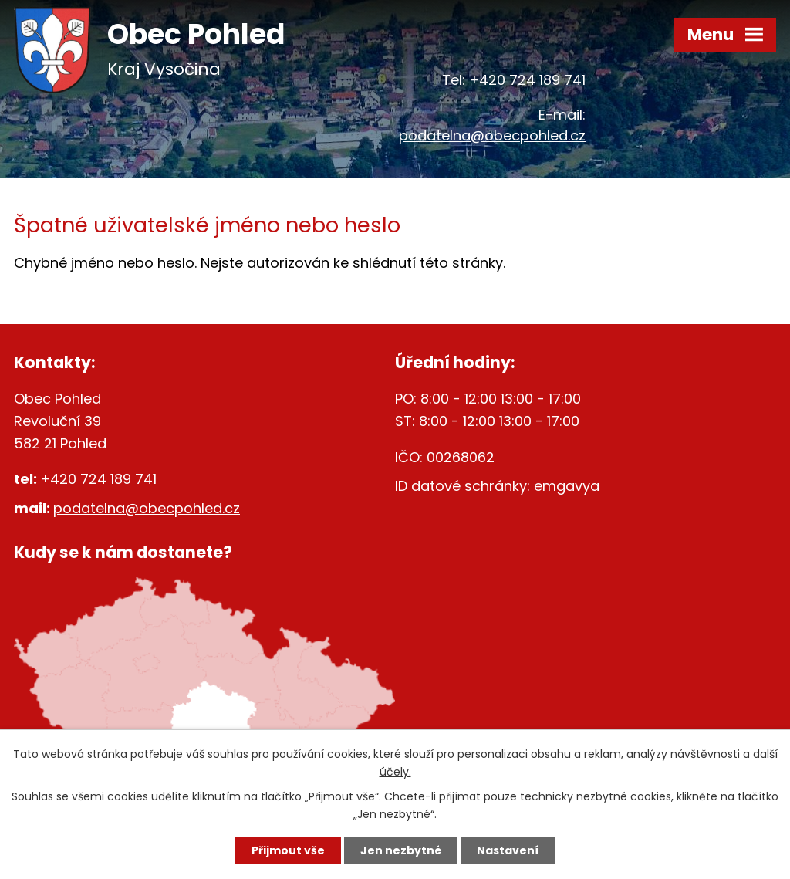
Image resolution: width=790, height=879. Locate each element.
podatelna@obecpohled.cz (492, 135)
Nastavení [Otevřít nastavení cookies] (507, 850)
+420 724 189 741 (527, 80)
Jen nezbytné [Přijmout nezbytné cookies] (400, 850)
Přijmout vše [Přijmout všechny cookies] (288, 850)
